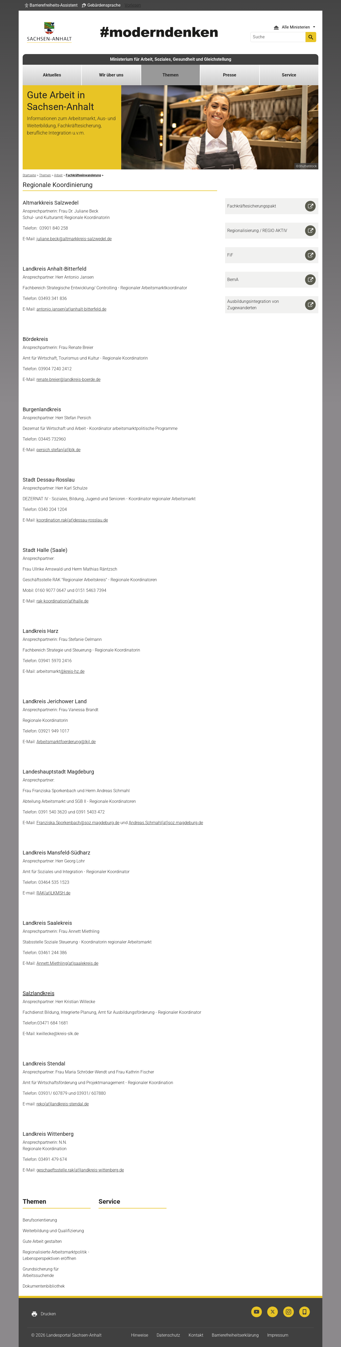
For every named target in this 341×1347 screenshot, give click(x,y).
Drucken (43, 1314)
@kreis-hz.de (72, 671)
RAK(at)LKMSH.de (53, 893)
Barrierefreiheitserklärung (235, 1335)
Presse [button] (229, 75)
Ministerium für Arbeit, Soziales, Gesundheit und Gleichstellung (170, 59)
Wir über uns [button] (111, 75)
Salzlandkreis (38, 993)
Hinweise (139, 1335)
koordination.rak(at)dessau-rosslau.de (72, 520)
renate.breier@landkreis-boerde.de (68, 379)
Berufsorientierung (40, 1220)
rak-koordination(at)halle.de (62, 601)
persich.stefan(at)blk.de (58, 449)
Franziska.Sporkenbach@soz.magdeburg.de (77, 822)
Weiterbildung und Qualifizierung (53, 1230)
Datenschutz (168, 1335)
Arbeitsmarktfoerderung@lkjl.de (66, 741)
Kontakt (196, 1335)
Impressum (277, 1335)
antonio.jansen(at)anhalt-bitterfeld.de (71, 309)
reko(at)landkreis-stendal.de (62, 1103)
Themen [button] (170, 75)
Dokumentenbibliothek (44, 1286)
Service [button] (289, 75)
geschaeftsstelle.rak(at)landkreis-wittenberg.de (80, 1170)
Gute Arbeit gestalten (42, 1241)
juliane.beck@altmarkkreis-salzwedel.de (74, 238)
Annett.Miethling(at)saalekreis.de (67, 963)
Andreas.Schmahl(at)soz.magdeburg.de (166, 822)
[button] (51, 5)
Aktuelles (52, 75)
